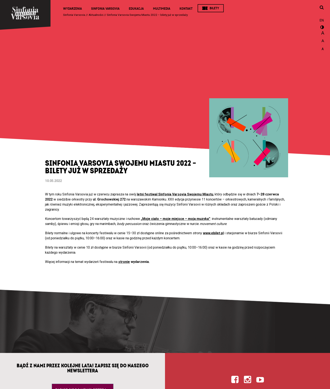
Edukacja (136, 8)
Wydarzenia (72, 8)
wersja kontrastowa (321, 28)
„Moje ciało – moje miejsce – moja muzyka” (175, 219)
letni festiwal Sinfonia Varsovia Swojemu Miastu (175, 194)
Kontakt (186, 8)
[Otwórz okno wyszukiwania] (321, 7)
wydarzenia (139, 262)
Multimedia (161, 8)
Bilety (214, 8)
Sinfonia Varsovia (105, 8)
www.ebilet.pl (213, 233)
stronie (124, 262)
